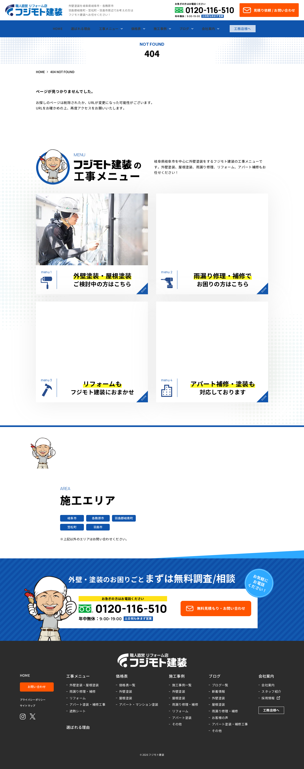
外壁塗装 (125, 691)
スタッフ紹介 (271, 691)
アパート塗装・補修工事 (87, 704)
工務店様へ (242, 28)
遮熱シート (77, 711)
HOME (25, 675)
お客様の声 (220, 717)
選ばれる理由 (78, 727)
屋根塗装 (125, 698)
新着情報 (218, 691)
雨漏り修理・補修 (82, 691)
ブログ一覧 (220, 685)
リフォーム (77, 698)
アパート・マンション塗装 (138, 704)
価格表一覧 (127, 685)
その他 (177, 724)
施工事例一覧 (182, 685)
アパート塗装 (182, 717)
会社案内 (268, 685)
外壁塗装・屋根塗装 (84, 685)
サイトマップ (27, 705)
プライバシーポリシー (33, 699)
